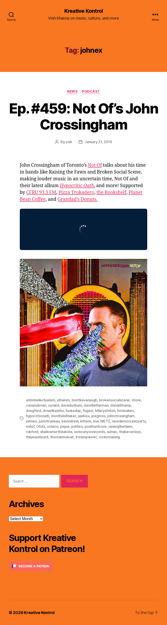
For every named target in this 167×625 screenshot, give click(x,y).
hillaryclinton (105, 410)
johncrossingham (120, 416)
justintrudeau (49, 421)
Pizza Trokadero (76, 193)
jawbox (83, 416)
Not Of (95, 165)
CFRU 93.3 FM (41, 193)
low (95, 421)
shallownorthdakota (56, 431)
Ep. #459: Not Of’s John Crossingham (83, 116)
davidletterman (96, 405)
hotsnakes (125, 410)
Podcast (91, 91)
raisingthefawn (120, 426)
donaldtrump (120, 405)
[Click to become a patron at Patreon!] (48, 566)
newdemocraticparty (129, 421)
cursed (53, 405)
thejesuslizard (37, 437)
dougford (33, 410)
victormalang (109, 437)
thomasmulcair (62, 437)
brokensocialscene (114, 400)
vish (69, 142)
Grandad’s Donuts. (77, 199)
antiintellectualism (40, 400)
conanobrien (36, 405)
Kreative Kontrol (83, 11)
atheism (63, 400)
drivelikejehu (53, 410)
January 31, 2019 (98, 142)
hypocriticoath (37, 416)
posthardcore (96, 426)
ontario (52, 426)
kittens (85, 421)
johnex (31, 421)
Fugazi (88, 410)
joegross (98, 416)
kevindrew (70, 421)
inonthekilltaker (63, 416)
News (72, 91)
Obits (40, 426)
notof (30, 426)
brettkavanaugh (84, 400)
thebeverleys (130, 431)
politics (77, 426)
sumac (112, 431)
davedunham (71, 405)
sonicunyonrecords (89, 431)
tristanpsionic (86, 437)
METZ (105, 421)
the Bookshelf (111, 193)
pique (64, 426)
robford (32, 431)
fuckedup (73, 410)
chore (136, 400)
